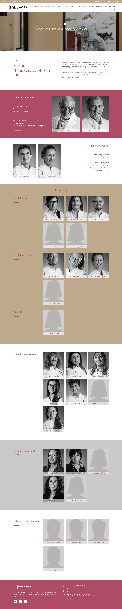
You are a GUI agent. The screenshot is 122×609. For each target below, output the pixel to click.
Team (72, 6)
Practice (39, 6)
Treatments (81, 6)
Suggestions (101, 6)
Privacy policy (67, 598)
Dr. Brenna (49, 6)
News (91, 6)
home (30, 6)
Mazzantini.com (73, 602)
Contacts (112, 6)
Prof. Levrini (62, 6)
